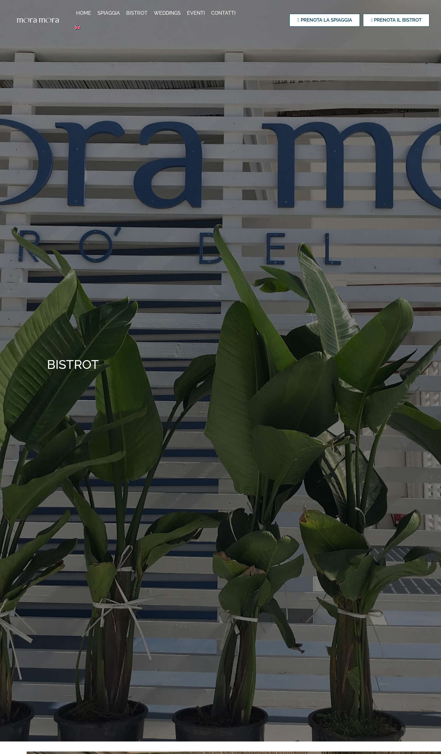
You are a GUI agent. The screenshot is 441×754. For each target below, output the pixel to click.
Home (84, 13)
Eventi (196, 13)
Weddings (167, 13)
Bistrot (137, 13)
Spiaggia (109, 13)
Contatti (224, 13)
